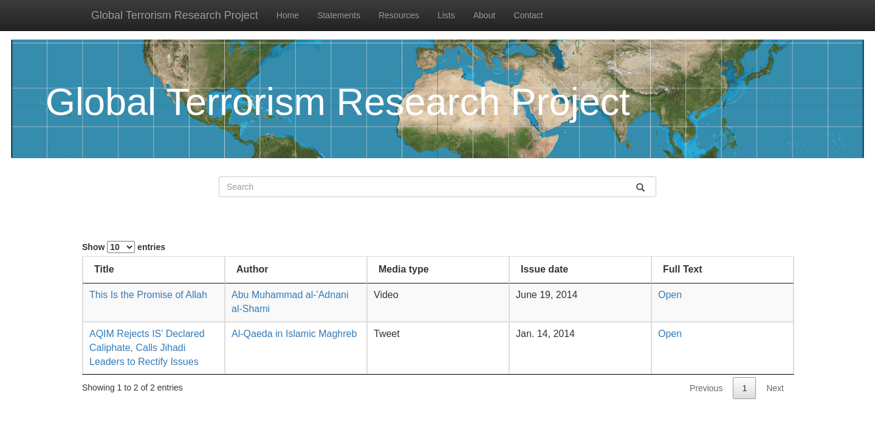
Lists (446, 15)
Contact (528, 15)
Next (775, 388)
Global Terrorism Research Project (174, 15)
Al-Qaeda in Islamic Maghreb (294, 333)
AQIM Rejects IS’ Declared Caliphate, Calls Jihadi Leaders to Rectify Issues (147, 347)
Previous (706, 388)
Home (287, 15)
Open (670, 295)
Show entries (123, 247)
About (484, 15)
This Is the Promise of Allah (148, 295)
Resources (399, 15)
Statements (338, 15)
